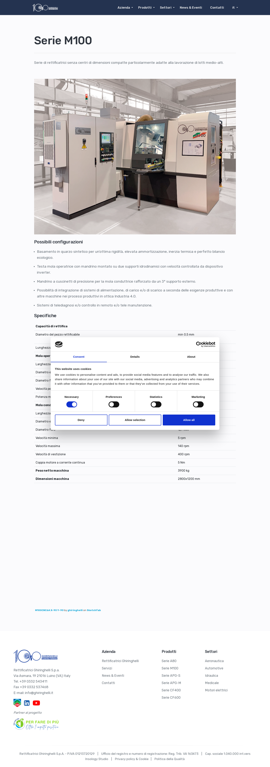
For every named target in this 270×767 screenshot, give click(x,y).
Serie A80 (169, 661)
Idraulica (211, 675)
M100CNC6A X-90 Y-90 (49, 610)
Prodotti (147, 7)
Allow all (189, 420)
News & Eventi (192, 7)
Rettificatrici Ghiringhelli (120, 661)
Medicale (212, 682)
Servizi (107, 668)
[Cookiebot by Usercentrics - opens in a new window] (198, 344)
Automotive (214, 668)
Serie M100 (170, 668)
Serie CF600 (171, 696)
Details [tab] (135, 356)
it (234, 7)
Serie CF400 (171, 689)
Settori (167, 7)
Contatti (217, 7)
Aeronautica (214, 661)
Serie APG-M (171, 682)
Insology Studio (96, 759)
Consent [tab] (79, 356)
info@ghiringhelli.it (39, 693)
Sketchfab (94, 610)
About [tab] (191, 356)
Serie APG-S (171, 675)
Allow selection (135, 420)
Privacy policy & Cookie (131, 759)
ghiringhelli (75, 610)
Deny (81, 420)
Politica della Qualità (169, 759)
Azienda (126, 7)
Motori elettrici (216, 689)
